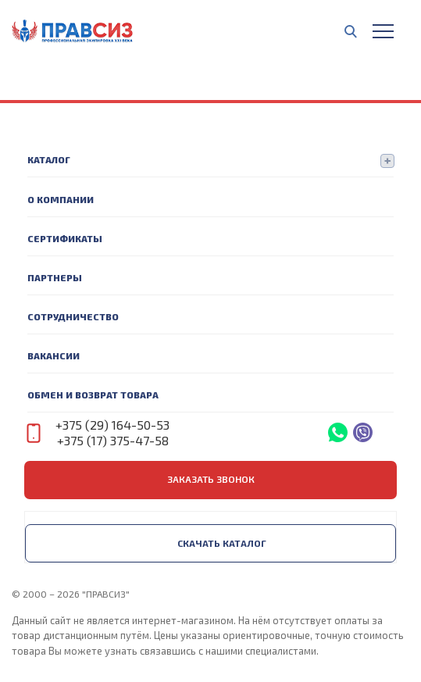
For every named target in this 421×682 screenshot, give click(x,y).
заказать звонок (211, 478)
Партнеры (54, 277)
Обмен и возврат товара (93, 394)
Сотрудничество (73, 316)
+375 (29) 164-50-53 (112, 424)
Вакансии (53, 355)
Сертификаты (64, 238)
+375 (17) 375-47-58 (113, 440)
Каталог (48, 159)
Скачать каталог (221, 542)
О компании (60, 199)
